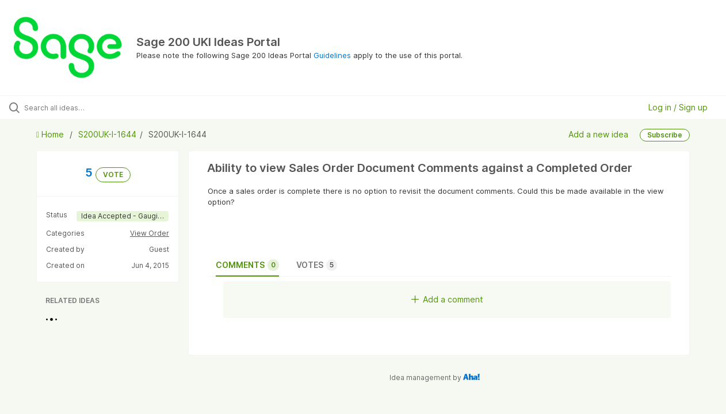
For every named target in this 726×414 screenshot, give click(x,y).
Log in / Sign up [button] (678, 107)
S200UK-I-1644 (107, 134)
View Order (149, 233)
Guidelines (332, 55)
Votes (316, 265)
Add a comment (447, 299)
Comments (247, 265)
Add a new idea (598, 134)
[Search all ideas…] (87, 107)
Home (51, 134)
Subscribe (664, 135)
